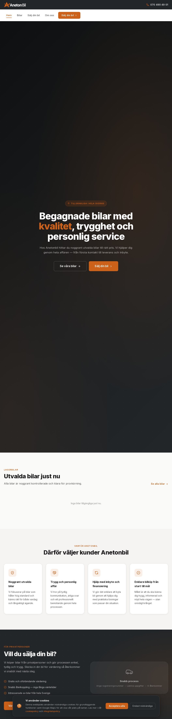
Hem (9, 15)
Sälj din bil (34, 15)
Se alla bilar (159, 483)
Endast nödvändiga (143, 706)
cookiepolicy (32, 711)
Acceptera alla (117, 706)
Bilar (19, 15)
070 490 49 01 (157, 4)
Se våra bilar (70, 266)
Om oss (49, 15)
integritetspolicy (52, 711)
